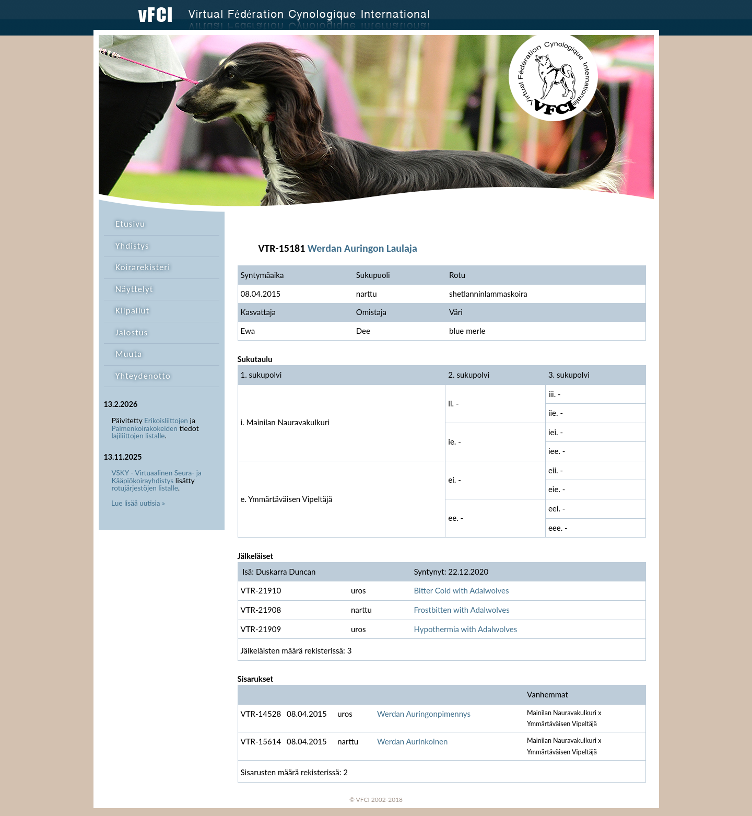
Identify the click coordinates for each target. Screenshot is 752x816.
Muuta (128, 353)
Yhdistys (132, 245)
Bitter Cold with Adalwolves (461, 590)
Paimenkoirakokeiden (145, 428)
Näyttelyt (134, 289)
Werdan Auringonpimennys (424, 713)
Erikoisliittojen (166, 420)
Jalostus (131, 332)
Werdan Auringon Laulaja (362, 248)
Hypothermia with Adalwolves (465, 629)
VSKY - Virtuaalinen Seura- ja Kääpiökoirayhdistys (157, 477)
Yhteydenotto (143, 375)
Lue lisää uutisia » (138, 503)
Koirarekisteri (142, 267)
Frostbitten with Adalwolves (461, 609)
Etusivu (130, 223)
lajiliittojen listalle (138, 436)
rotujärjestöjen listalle (145, 488)
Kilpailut (132, 310)
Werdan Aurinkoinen (412, 741)
